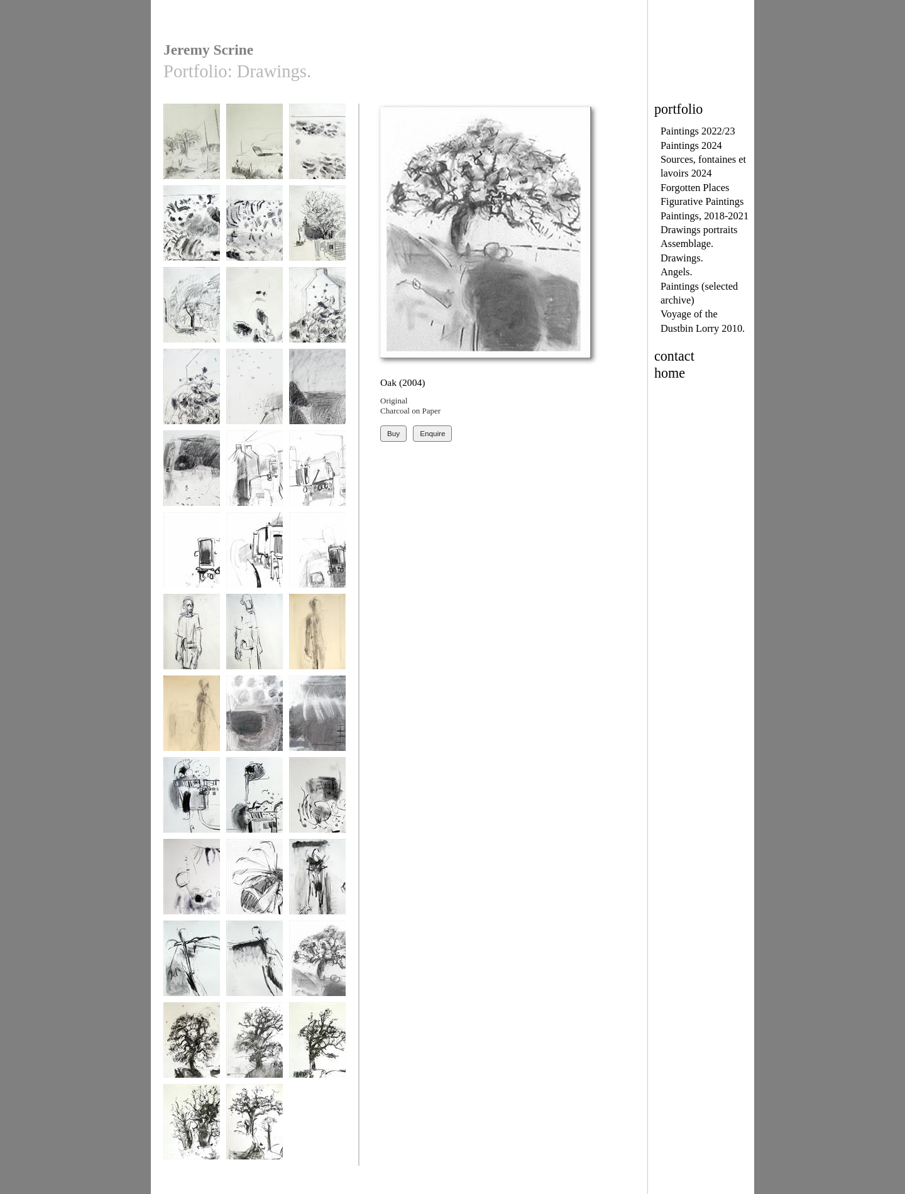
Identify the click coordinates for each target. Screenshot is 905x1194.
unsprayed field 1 (254, 147)
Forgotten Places (695, 188)
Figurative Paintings (702, 201)
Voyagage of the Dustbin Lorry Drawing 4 (191, 565)
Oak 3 (317, 1046)
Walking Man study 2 (254, 642)
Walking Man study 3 (317, 642)
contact (674, 356)
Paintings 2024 (691, 145)
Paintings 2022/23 (698, 131)
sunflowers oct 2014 (254, 315)
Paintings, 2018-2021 (705, 216)
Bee (254, 882)
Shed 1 (191, 801)
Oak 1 (191, 1046)
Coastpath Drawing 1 (254, 397)
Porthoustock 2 (317, 719)
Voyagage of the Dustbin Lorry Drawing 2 (254, 483)
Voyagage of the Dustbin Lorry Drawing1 (317, 565)
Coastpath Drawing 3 (191, 478)
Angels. (676, 272)
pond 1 (317, 801)
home (669, 373)
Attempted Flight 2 (191, 964)
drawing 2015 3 (191, 229)
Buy (393, 433)
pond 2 (191, 882)
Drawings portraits (699, 230)
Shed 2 (254, 801)
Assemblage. (687, 243)
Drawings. (682, 258)
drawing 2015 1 (254, 229)
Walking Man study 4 (191, 724)
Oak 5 (254, 1127)
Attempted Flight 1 (317, 882)
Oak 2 (254, 1046)
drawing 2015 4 (191, 310)
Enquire (432, 433)
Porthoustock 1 (254, 719)
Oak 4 (191, 1127)
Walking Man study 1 (191, 642)
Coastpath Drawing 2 (317, 397)
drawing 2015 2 (317, 147)
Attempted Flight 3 (254, 964)
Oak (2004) (317, 964)
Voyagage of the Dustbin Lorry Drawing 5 (254, 565)
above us (191, 147)
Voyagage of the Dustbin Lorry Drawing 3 (317, 483)
